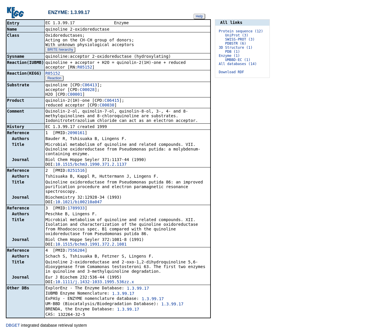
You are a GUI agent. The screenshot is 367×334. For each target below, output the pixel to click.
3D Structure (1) (236, 48)
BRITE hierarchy (60, 50)
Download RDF (231, 72)
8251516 (76, 171)
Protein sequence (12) (241, 31)
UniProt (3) (236, 35)
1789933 (76, 208)
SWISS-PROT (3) (240, 39)
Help (199, 16)
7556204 (76, 251)
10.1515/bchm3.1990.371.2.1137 (90, 164)
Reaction (54, 79)
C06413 (89, 85)
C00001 (74, 94)
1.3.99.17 (138, 288)
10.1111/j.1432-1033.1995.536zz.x (94, 282)
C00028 (87, 90)
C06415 (112, 101)
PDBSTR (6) (235, 43)
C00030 (107, 105)
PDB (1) (232, 52)
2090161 (76, 133)
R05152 (84, 67)
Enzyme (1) (229, 56)
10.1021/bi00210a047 (78, 202)
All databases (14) (238, 64)
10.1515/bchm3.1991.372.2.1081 (90, 244)
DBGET (13, 325)
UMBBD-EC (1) (238, 60)
